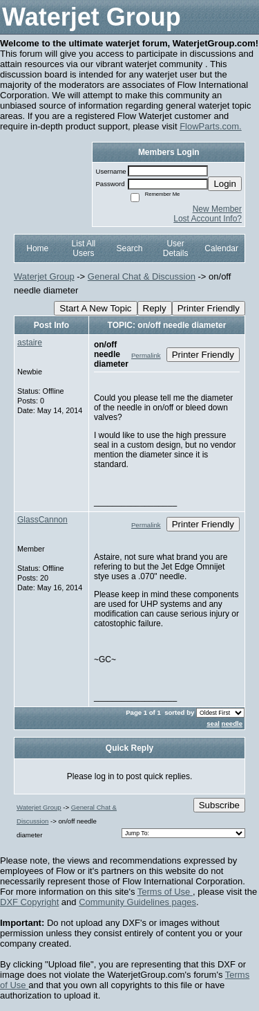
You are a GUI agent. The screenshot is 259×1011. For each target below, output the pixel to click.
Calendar (221, 248)
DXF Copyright (29, 902)
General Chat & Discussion (141, 276)
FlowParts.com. (211, 126)
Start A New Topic (95, 308)
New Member (217, 209)
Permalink (146, 355)
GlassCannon (42, 520)
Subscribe (219, 805)
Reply (154, 308)
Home (37, 248)
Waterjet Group (44, 276)
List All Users (84, 248)
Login (224, 184)
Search (129, 248)
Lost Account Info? (207, 219)
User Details (176, 248)
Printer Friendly (209, 308)
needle (232, 723)
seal (213, 723)
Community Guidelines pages (137, 902)
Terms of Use (165, 891)
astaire (29, 342)
